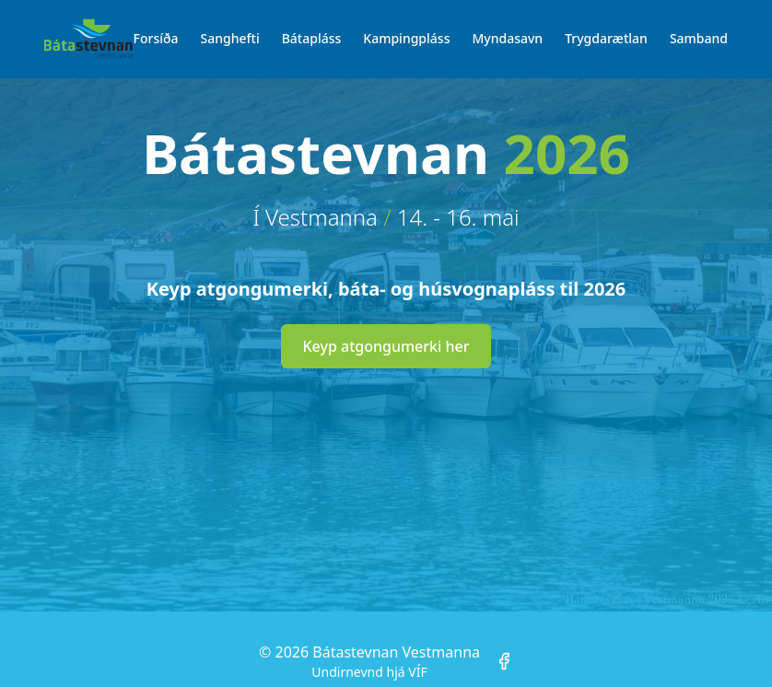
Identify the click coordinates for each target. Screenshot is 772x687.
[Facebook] (504, 661)
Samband (699, 38)
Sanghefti (230, 38)
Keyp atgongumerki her (386, 346)
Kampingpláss (406, 38)
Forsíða (156, 38)
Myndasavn (507, 38)
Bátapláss (312, 38)
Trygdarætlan (606, 38)
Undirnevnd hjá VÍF (369, 672)
